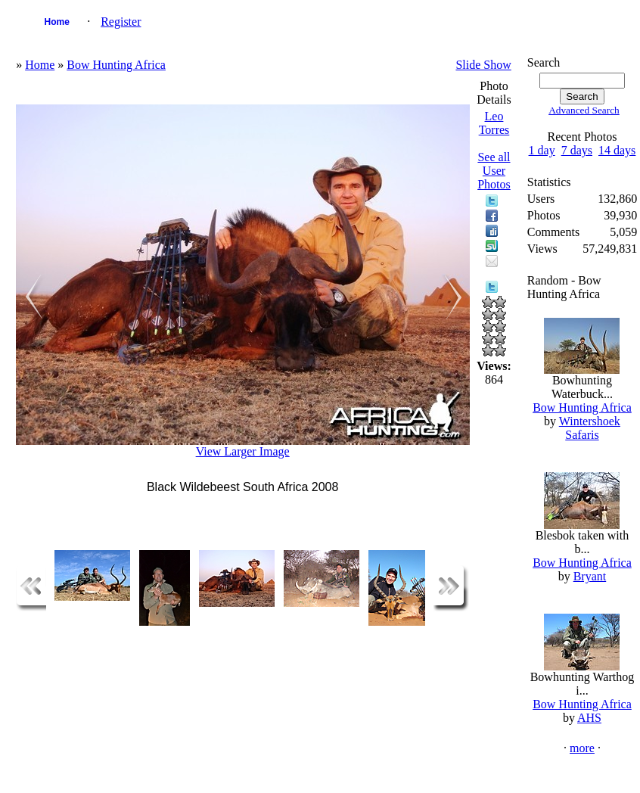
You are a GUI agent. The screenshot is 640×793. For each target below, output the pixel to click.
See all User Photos (494, 171)
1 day (542, 150)
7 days (576, 150)
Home (56, 22)
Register (121, 21)
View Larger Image (243, 451)
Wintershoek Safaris (589, 428)
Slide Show (483, 64)
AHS (589, 717)
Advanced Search (584, 110)
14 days (616, 150)
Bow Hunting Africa (116, 64)
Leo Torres (494, 123)
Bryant (590, 576)
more (582, 748)
